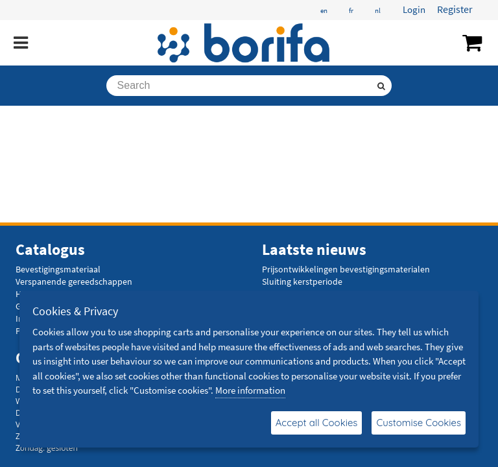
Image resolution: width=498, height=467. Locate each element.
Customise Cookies (418, 422)
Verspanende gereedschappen (74, 281)
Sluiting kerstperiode (302, 281)
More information (250, 390)
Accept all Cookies (317, 422)
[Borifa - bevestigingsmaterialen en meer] (244, 43)
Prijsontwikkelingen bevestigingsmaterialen (346, 269)
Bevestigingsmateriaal (58, 269)
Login (414, 9)
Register (455, 9)
